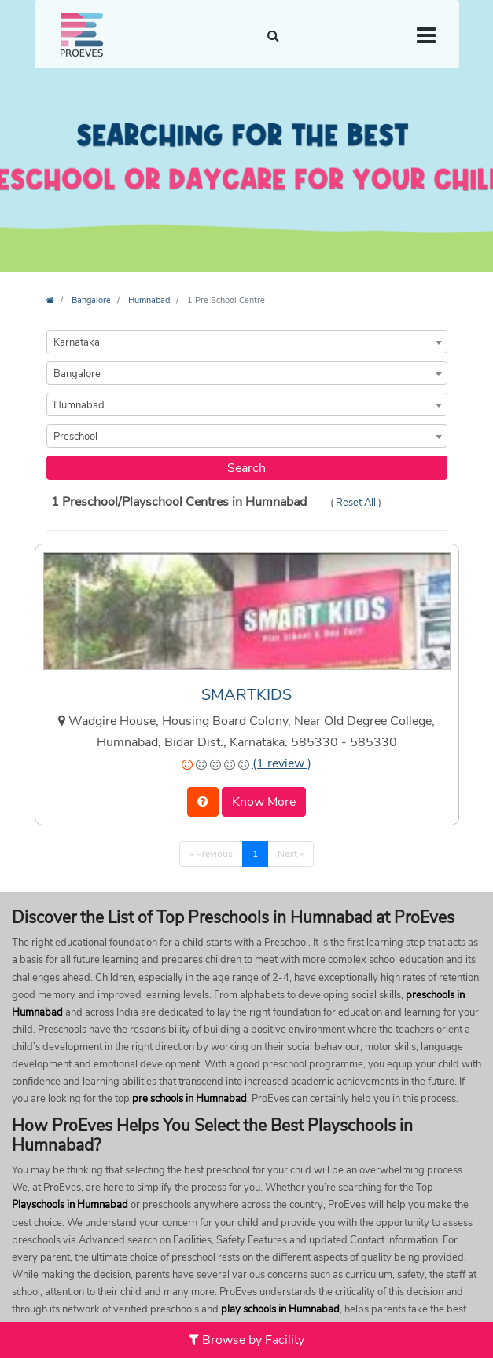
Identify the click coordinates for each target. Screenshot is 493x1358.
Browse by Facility (246, 1340)
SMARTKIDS (246, 694)
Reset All (357, 503)
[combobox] (246, 341)
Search (246, 468)
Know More (264, 802)
